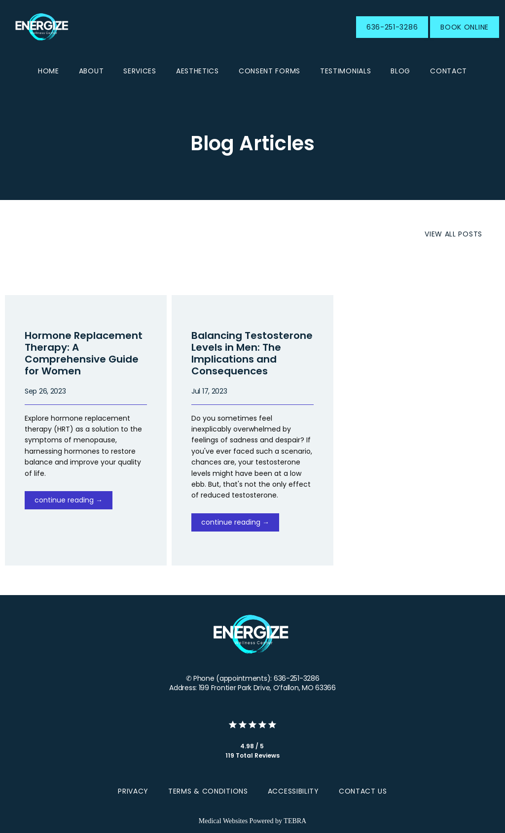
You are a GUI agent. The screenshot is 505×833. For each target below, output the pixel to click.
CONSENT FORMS (269, 71)
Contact (448, 71)
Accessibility (293, 791)
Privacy (133, 791)
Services (139, 71)
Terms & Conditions (208, 791)
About (91, 71)
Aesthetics (197, 71)
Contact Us (363, 791)
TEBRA (295, 821)
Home (48, 71)
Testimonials (345, 71)
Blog (400, 71)
